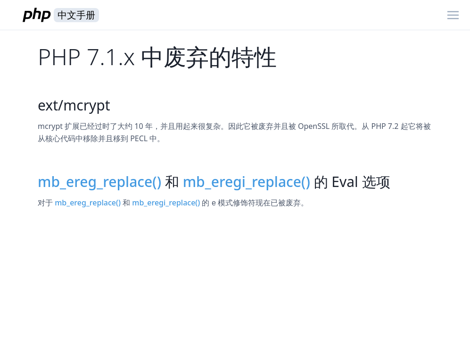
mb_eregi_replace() (246, 181)
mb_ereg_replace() (99, 181)
